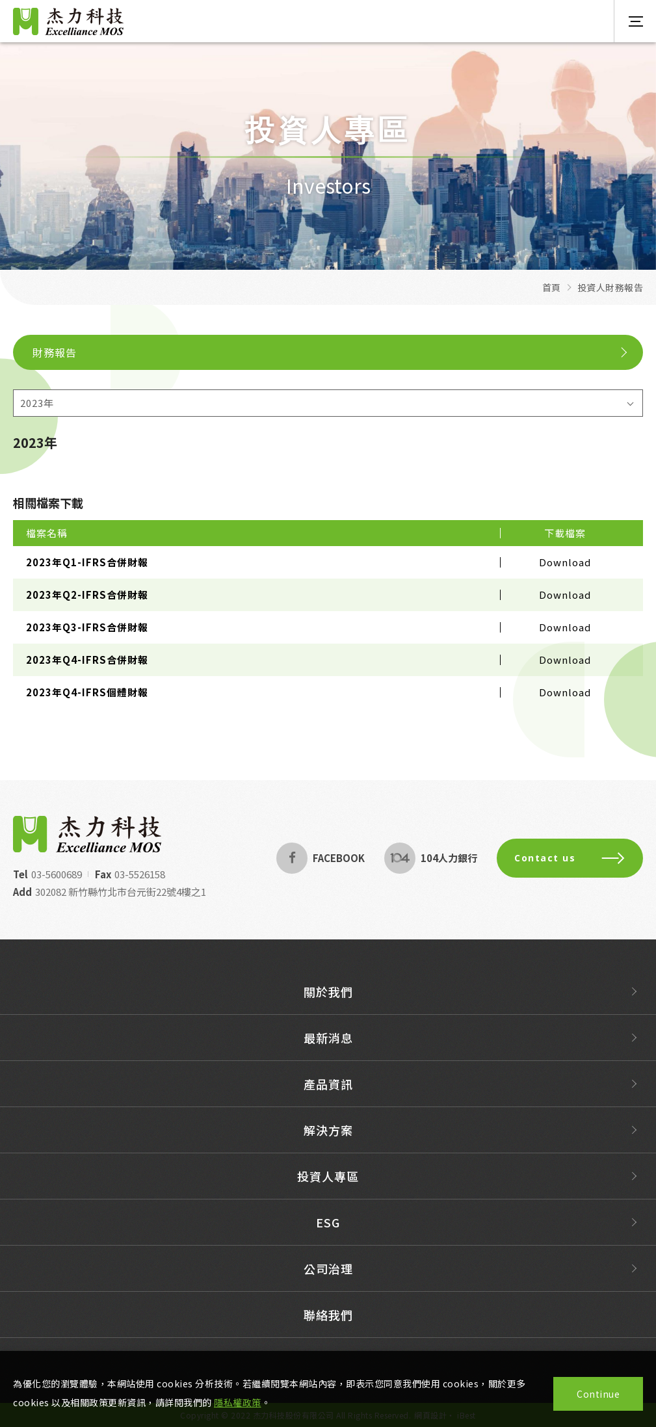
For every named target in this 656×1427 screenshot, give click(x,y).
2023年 (37, 403)
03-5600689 (45, 874)
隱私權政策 (237, 1402)
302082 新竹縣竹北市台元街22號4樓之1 (108, 891)
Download (565, 562)
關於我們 (328, 1003)
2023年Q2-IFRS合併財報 (87, 594)
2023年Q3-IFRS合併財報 (87, 627)
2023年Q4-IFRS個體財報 (87, 692)
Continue (598, 1393)
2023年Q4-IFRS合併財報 (87, 659)
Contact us (581, 858)
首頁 (551, 287)
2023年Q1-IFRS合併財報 (87, 562)
